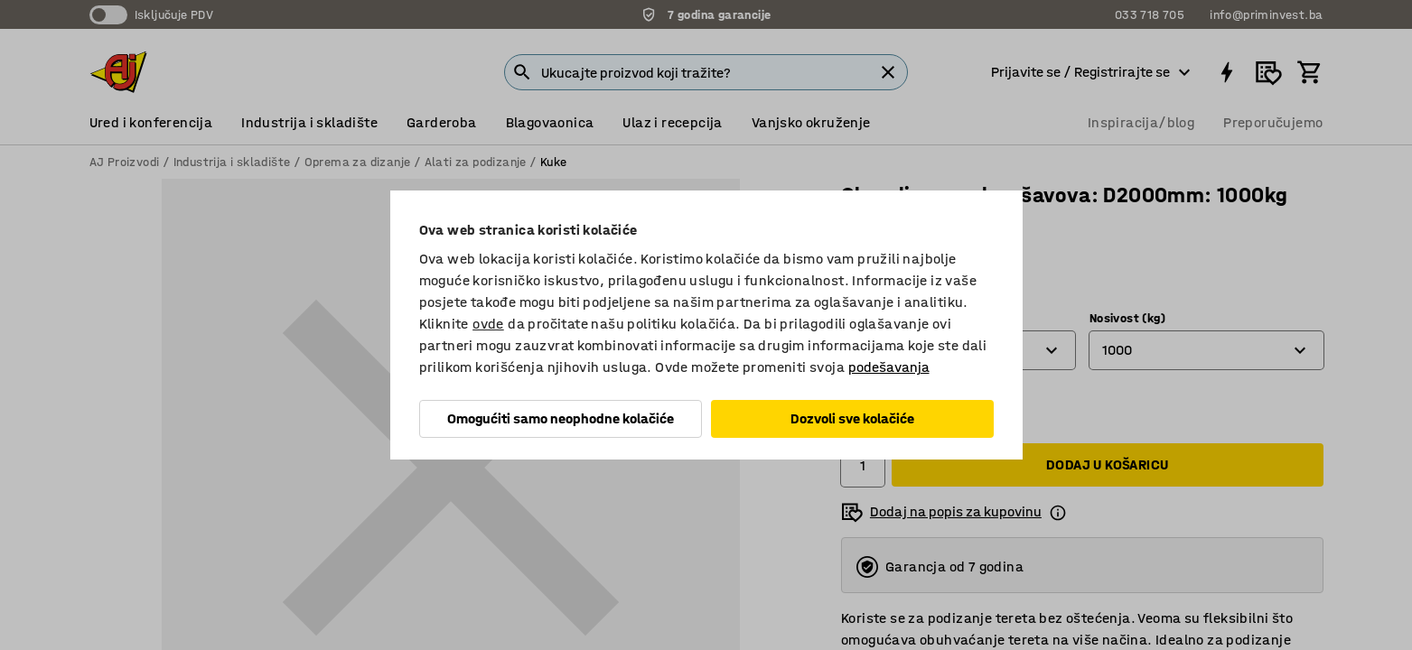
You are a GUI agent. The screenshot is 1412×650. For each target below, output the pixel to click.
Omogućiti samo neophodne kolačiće (560, 418)
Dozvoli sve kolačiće (852, 418)
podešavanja (889, 367)
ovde (488, 323)
